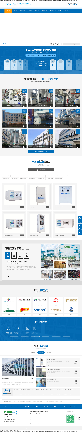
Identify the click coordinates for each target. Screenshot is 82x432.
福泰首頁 (6, 406)
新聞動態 (56, 406)
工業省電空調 (22, 10)
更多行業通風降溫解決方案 (41, 151)
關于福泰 (59, 10)
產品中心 (46, 406)
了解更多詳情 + (9, 272)
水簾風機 (30, 10)
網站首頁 (8, 10)
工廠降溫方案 (44, 10)
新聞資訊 (52, 10)
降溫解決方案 (26, 406)
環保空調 (15, 10)
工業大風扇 (37, 10)
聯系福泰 (66, 10)
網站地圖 (70, 3)
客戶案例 (36, 406)
